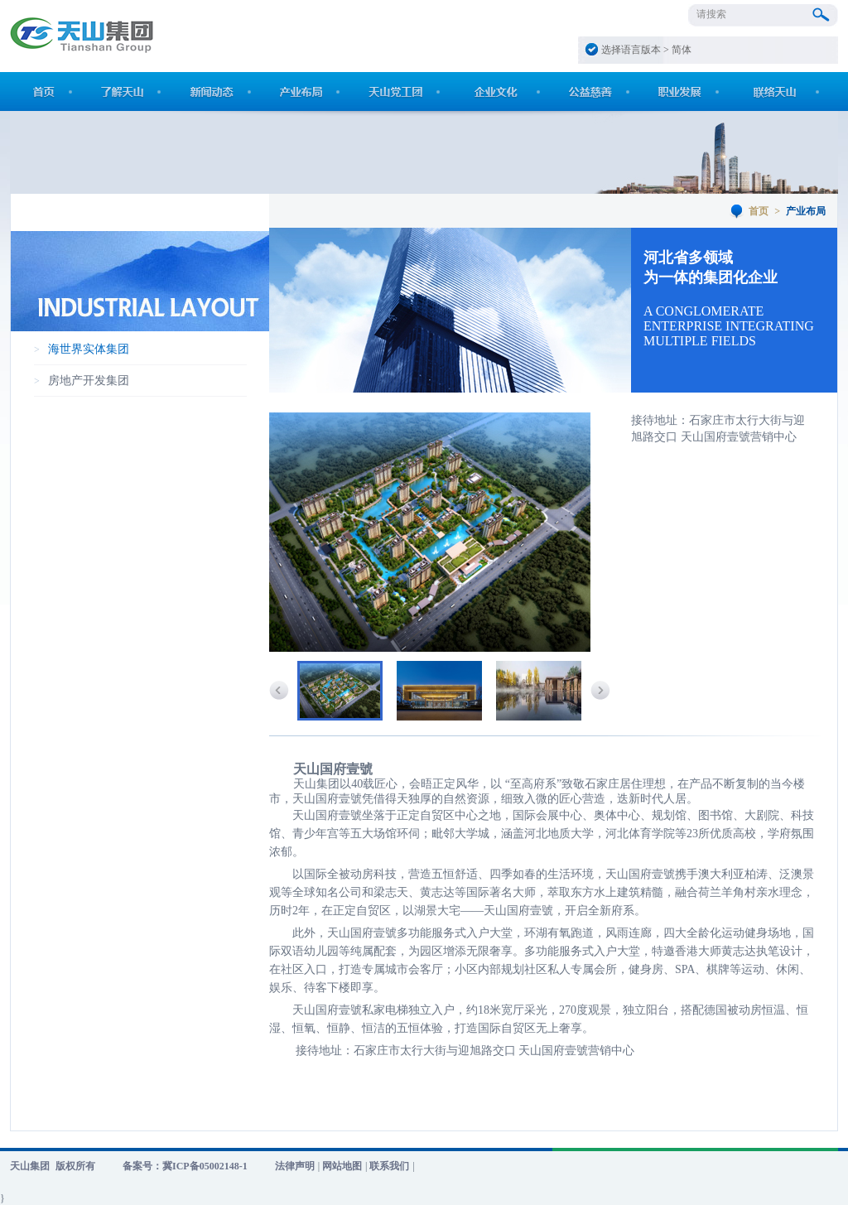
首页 (758, 211)
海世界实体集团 (88, 349)
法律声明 (295, 1166)
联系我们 (389, 1166)
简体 (681, 49)
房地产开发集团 (88, 380)
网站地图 (342, 1166)
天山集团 (30, 1166)
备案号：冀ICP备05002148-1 (185, 1166)
